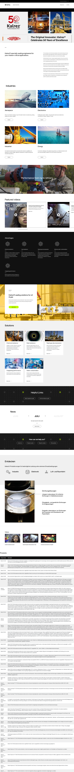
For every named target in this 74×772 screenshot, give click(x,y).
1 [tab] (35, 41)
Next (70, 25)
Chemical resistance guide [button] (44, 395)
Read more (8, 378)
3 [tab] (38, 41)
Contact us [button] (20, 440)
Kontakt (68, 4)
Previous (3, 25)
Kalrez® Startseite (16, 4)
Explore (9, 119)
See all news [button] (37, 423)
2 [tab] (37, 41)
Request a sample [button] (42, 440)
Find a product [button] (53, 440)
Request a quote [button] (30, 440)
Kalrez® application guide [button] (29, 395)
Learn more (14, 304)
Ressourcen (62, 4)
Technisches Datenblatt (63, 1)
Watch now (32, 213)
